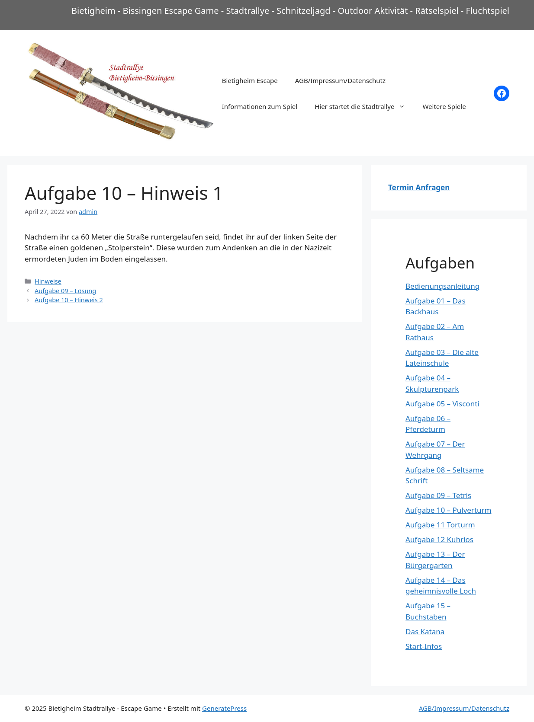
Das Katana (424, 631)
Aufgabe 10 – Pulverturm (448, 510)
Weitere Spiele (444, 106)
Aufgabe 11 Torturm (440, 525)
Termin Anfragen (419, 187)
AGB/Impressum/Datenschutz (340, 80)
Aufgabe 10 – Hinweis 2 (69, 300)
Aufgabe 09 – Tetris (438, 495)
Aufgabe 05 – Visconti (442, 404)
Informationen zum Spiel (259, 106)
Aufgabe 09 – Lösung (65, 291)
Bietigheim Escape (250, 80)
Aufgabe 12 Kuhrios (439, 539)
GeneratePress (224, 708)
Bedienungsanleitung (442, 286)
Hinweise (48, 281)
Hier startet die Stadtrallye (364, 106)
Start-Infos (423, 646)
